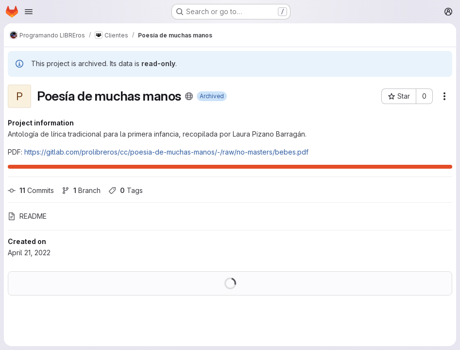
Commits (31, 190)
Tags (125, 190)
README (27, 216)
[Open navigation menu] (28, 11)
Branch (81, 190)
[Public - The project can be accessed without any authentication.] (189, 96)
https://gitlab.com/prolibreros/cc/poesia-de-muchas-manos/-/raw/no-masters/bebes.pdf (166, 152)
